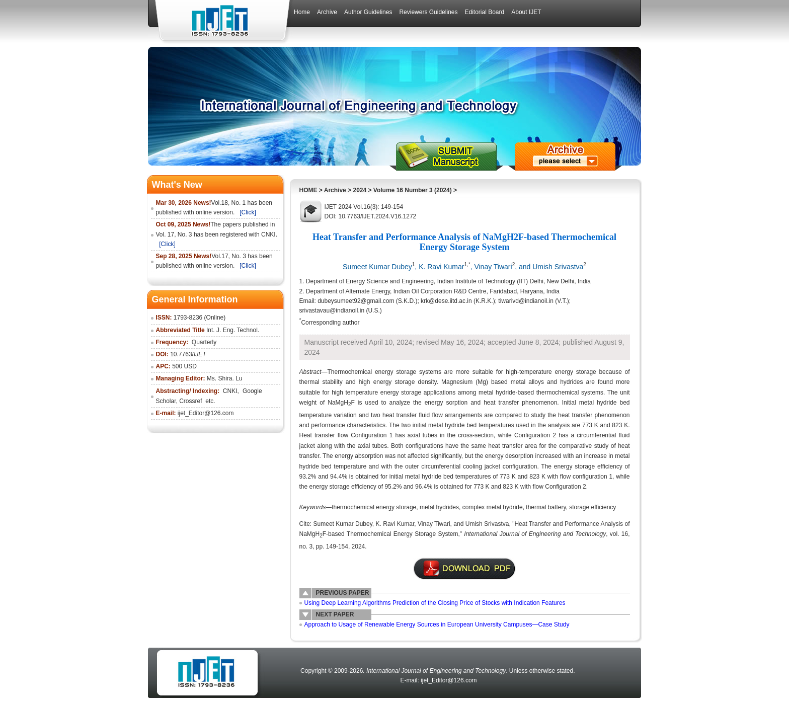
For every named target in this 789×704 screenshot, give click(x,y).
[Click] (248, 212)
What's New (177, 185)
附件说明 (464, 569)
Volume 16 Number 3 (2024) (412, 190)
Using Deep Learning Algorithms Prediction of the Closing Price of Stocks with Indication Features (435, 602)
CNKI (230, 391)
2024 (359, 190)
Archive (335, 190)
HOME (308, 190)
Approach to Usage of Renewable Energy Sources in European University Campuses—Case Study (437, 624)
